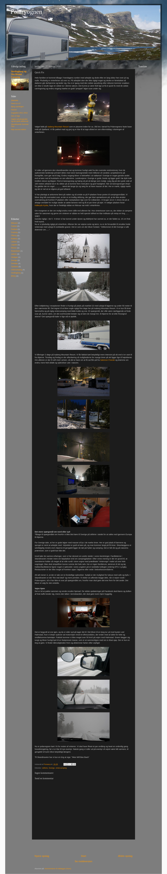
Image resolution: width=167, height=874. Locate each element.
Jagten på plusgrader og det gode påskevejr (19, 120)
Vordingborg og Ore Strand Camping (18, 74)
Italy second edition (18, 129)
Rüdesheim (15, 251)
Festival (14, 229)
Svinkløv (14, 263)
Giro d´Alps (15, 116)
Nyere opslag (42, 856)
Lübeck (14, 242)
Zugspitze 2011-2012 (19, 113)
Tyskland (14, 267)
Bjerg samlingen (17, 107)
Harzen (14, 110)
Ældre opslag (125, 856)
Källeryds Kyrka (41, 205)
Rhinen (14, 248)
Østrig (13, 276)
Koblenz (14, 239)
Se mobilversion (83, 861)
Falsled (14, 226)
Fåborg (14, 235)
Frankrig (14, 232)
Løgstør (14, 245)
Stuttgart (14, 257)
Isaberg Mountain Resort (58, 127)
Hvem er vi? (15, 103)
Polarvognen (26, 11)
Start (83, 856)
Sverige (52, 768)
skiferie (45, 768)
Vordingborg (16, 273)
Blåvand (14, 223)
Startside (14, 100)
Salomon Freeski (107, 360)
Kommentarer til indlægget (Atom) (58, 869)
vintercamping (61, 768)
